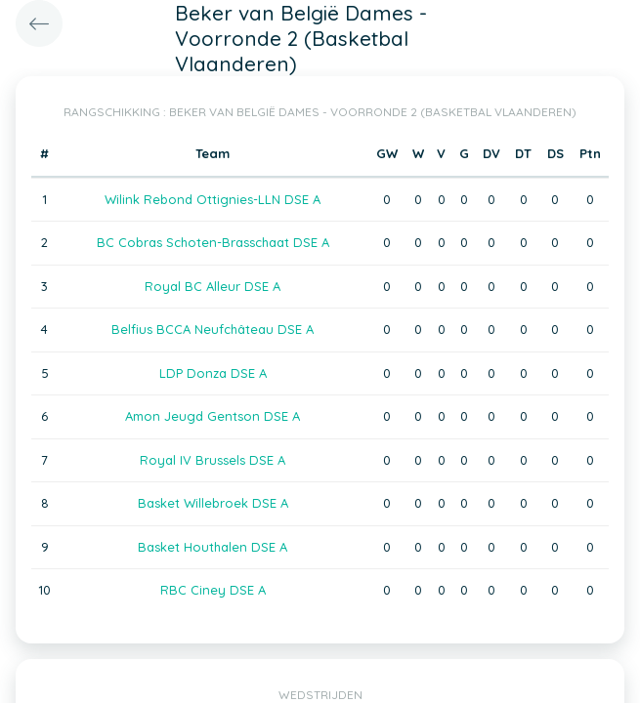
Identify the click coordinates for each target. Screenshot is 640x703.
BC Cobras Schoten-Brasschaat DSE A (213, 242)
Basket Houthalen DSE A (212, 547)
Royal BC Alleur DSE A (212, 286)
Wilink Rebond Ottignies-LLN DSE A (212, 199)
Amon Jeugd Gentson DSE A (212, 416)
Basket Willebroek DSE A (213, 503)
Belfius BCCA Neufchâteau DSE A (212, 329)
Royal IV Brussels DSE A (212, 460)
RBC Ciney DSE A (213, 590)
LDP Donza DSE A (213, 373)
